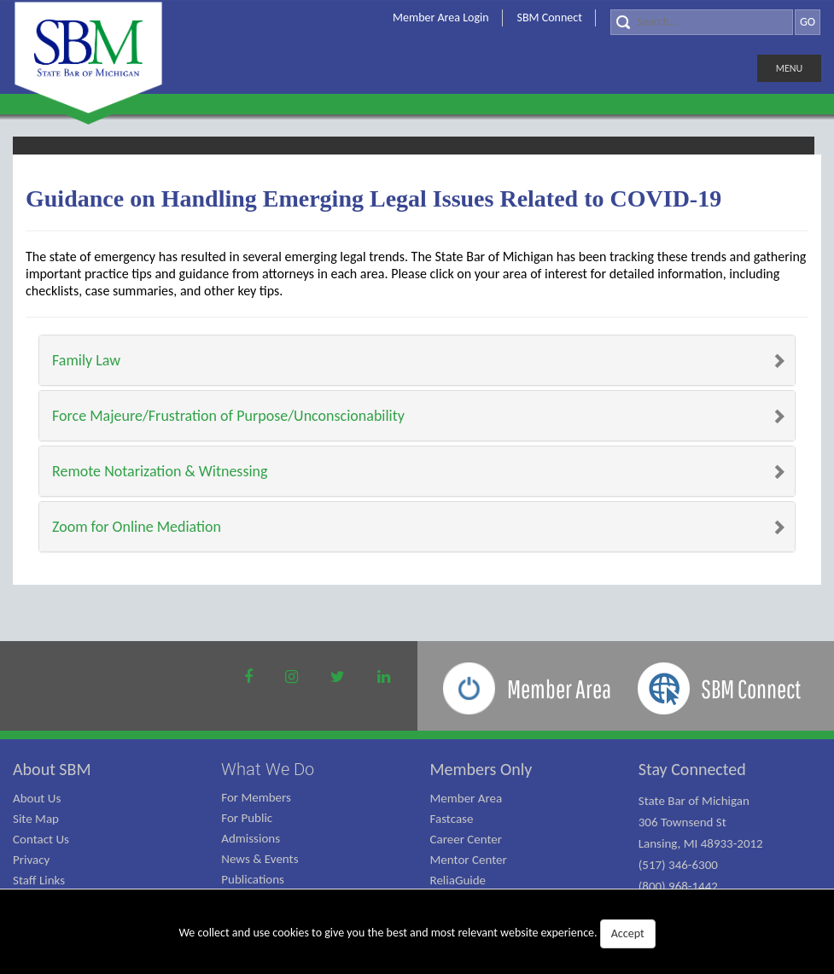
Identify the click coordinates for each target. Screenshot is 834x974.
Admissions (250, 838)
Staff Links (39, 880)
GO (807, 22)
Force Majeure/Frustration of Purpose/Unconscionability (228, 415)
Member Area (466, 798)
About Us (37, 798)
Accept (627, 933)
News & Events (259, 858)
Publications (252, 879)
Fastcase (452, 818)
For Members (256, 797)
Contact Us (41, 839)
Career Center (466, 839)
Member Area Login (441, 17)
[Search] (701, 22)
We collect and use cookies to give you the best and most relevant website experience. (416, 933)
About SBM (52, 769)
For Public (246, 817)
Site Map (36, 818)
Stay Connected (692, 769)
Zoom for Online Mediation (136, 526)
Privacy (31, 859)
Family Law (86, 360)
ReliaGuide (458, 880)
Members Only (481, 769)
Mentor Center (468, 859)
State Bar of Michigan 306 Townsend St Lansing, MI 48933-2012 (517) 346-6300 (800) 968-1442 (701, 843)
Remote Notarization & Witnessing (159, 471)
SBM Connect (549, 17)
